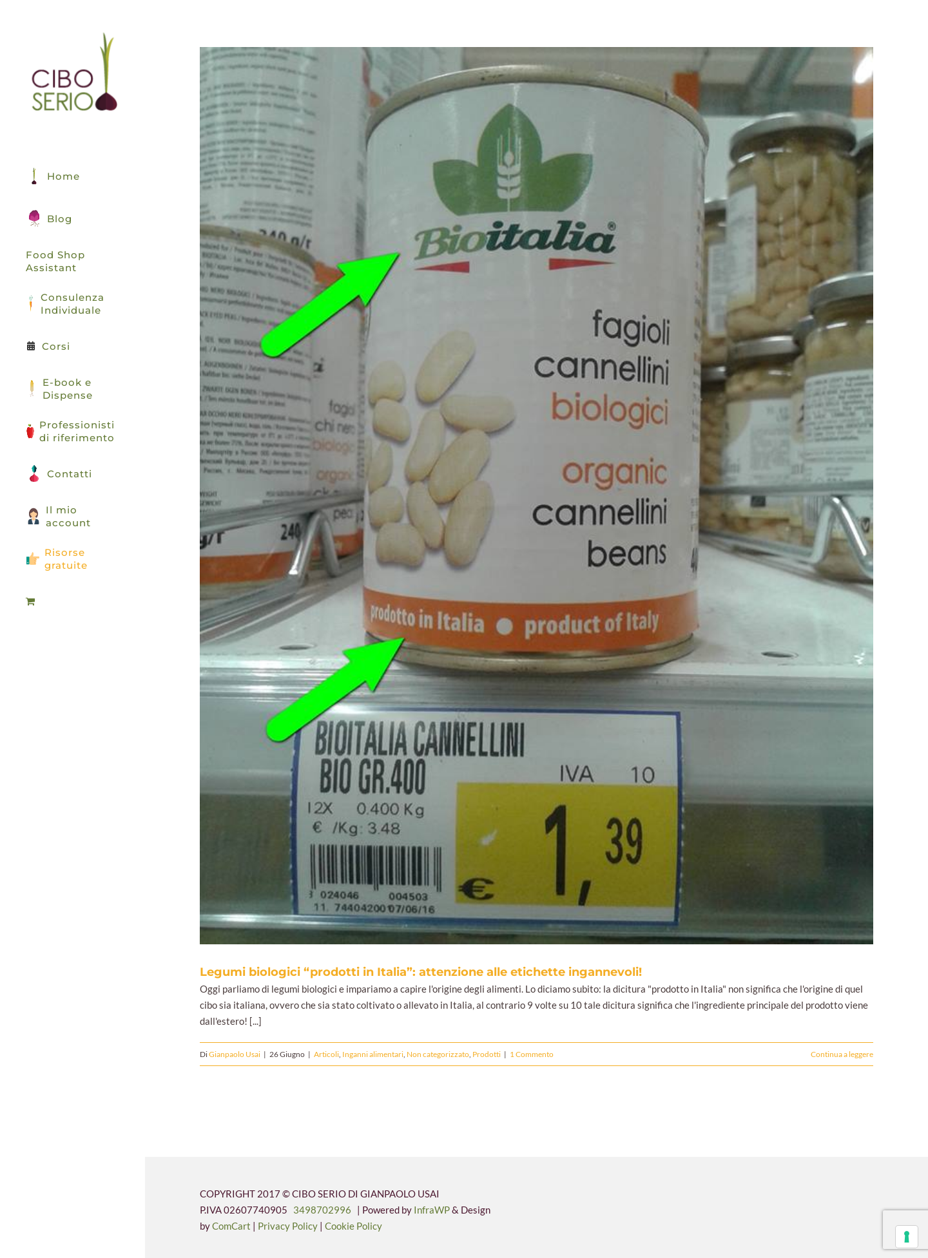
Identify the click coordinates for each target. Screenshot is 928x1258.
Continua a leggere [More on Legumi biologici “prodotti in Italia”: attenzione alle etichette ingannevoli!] (842, 1054)
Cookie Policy (353, 1226)
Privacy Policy (289, 1226)
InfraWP (432, 1209)
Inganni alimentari (372, 1054)
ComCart (231, 1226)
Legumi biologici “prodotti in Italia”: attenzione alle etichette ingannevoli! (421, 972)
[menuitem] (72, 601)
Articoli (326, 1054)
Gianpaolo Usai (234, 1054)
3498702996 (322, 1209)
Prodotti (486, 1054)
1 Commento (532, 1054)
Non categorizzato (438, 1054)
